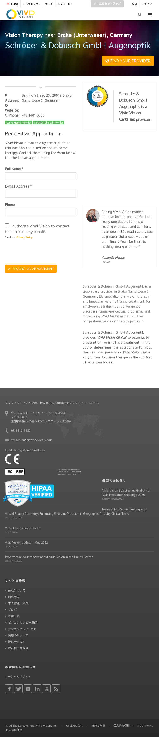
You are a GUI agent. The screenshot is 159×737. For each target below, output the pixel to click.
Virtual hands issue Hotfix (23, 528)
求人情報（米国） (19, 603)
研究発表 (14, 597)
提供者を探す (16, 642)
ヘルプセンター (32, 4)
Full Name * (14, 168)
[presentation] (36, 252)
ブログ (49, 4)
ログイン (147, 4)
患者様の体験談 (18, 648)
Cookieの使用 (74, 725)
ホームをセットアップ (107, 4)
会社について (16, 590)
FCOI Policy (145, 725)
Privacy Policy (24, 237)
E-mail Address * (18, 186)
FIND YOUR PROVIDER (128, 60)
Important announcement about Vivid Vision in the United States (49, 557)
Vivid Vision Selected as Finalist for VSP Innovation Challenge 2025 (126, 492)
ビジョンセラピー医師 (22, 622)
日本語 (12, 4)
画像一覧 (14, 616)
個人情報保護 (121, 725)
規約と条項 (98, 725)
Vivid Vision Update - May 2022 (26, 542)
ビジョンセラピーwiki (22, 629)
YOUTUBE (65, 4)
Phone (10, 204)
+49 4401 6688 (33, 115)
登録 (134, 4)
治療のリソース (18, 635)
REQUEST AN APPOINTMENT (31, 269)
